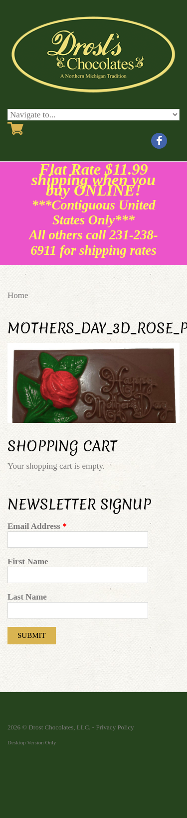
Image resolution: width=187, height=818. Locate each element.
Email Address (37, 526)
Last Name (27, 597)
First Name (27, 561)
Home (17, 295)
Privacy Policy (115, 727)
